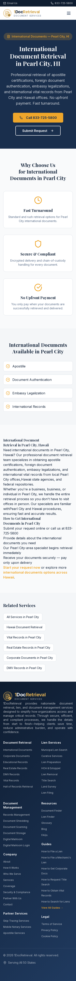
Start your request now (21, 567)
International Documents (17, 749)
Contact (8, 904)
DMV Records (11, 774)
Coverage (9, 886)
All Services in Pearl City (23, 617)
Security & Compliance (16, 892)
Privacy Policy (49, 930)
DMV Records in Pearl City (24, 668)
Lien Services (51, 742)
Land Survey (48, 786)
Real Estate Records (15, 768)
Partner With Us (12, 898)
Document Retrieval (17, 742)
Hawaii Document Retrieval (24, 627)
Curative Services (51, 756)
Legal (45, 916)
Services (8, 879)
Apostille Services (14, 933)
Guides (46, 844)
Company (10, 854)
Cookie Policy (49, 936)
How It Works (11, 867)
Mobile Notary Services (17, 926)
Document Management (12, 805)
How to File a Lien (51, 851)
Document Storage (14, 833)
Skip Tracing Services (16, 920)
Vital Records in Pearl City (24, 637)
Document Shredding (16, 820)
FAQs (44, 835)
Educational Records (15, 762)
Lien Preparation (51, 762)
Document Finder (51, 810)
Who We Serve (12, 873)
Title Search (48, 780)
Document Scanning (15, 826)
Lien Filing (47, 792)
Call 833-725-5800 (38, 118)
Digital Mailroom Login (16, 845)
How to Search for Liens (55, 901)
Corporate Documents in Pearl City (30, 657)
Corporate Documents (16, 756)
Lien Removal (49, 774)
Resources (49, 803)
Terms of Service (51, 924)
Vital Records (11, 780)
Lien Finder (48, 816)
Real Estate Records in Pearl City (28, 647)
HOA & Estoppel (50, 768)
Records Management (16, 814)
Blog (44, 829)
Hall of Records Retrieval (18, 786)
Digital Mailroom (12, 839)
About (6, 861)
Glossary (46, 822)
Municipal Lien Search (54, 749)
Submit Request (38, 131)
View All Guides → (52, 907)
